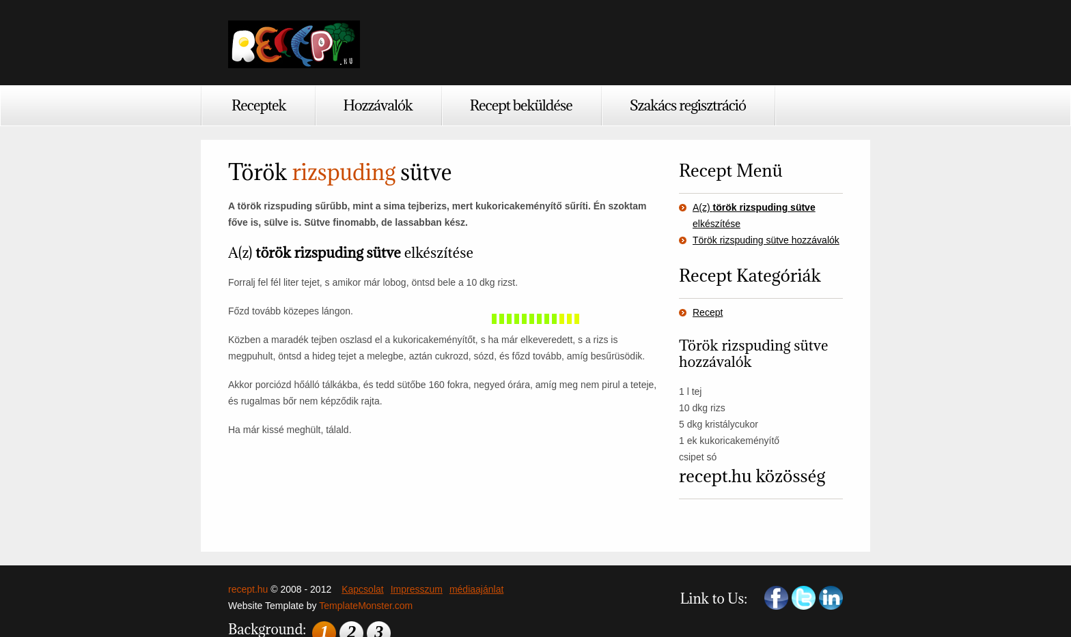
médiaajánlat (476, 589)
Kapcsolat (362, 589)
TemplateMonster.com (366, 605)
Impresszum (417, 589)
